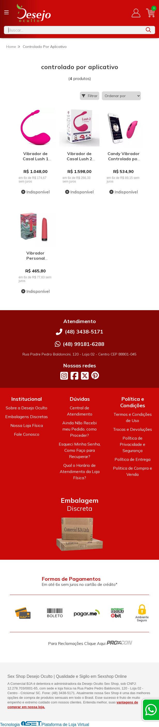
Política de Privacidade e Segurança (132, 444)
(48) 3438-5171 (84, 331)
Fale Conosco (26, 434)
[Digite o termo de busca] (73, 30)
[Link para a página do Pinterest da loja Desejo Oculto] (95, 375)
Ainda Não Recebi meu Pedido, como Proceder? (79, 429)
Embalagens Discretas (26, 416)
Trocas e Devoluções (132, 429)
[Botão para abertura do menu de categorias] (6, 12)
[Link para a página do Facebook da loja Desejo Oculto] (74, 375)
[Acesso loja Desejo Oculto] (136, 13)
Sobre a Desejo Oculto (26, 407)
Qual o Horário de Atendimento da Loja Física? (80, 471)
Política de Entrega (132, 459)
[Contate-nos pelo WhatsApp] (151, 709)
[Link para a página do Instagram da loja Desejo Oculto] (64, 375)
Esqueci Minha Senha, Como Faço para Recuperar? (80, 450)
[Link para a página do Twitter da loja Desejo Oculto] (85, 375)
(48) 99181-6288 (83, 344)
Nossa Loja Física (26, 425)
